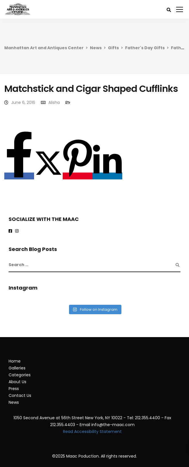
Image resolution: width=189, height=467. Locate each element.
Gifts (113, 48)
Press (14, 388)
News (96, 48)
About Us (17, 382)
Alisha (54, 102)
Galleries (17, 368)
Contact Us (20, 395)
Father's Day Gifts (145, 48)
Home (15, 361)
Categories (20, 375)
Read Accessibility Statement (92, 431)
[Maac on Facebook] (11, 231)
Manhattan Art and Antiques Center (44, 48)
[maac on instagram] (18, 231)
